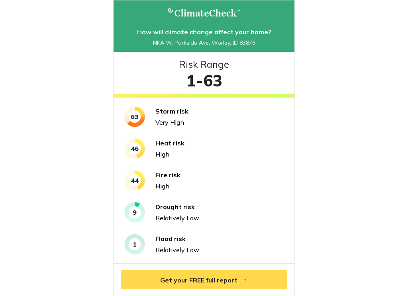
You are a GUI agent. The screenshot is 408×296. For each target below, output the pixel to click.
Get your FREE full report (204, 279)
